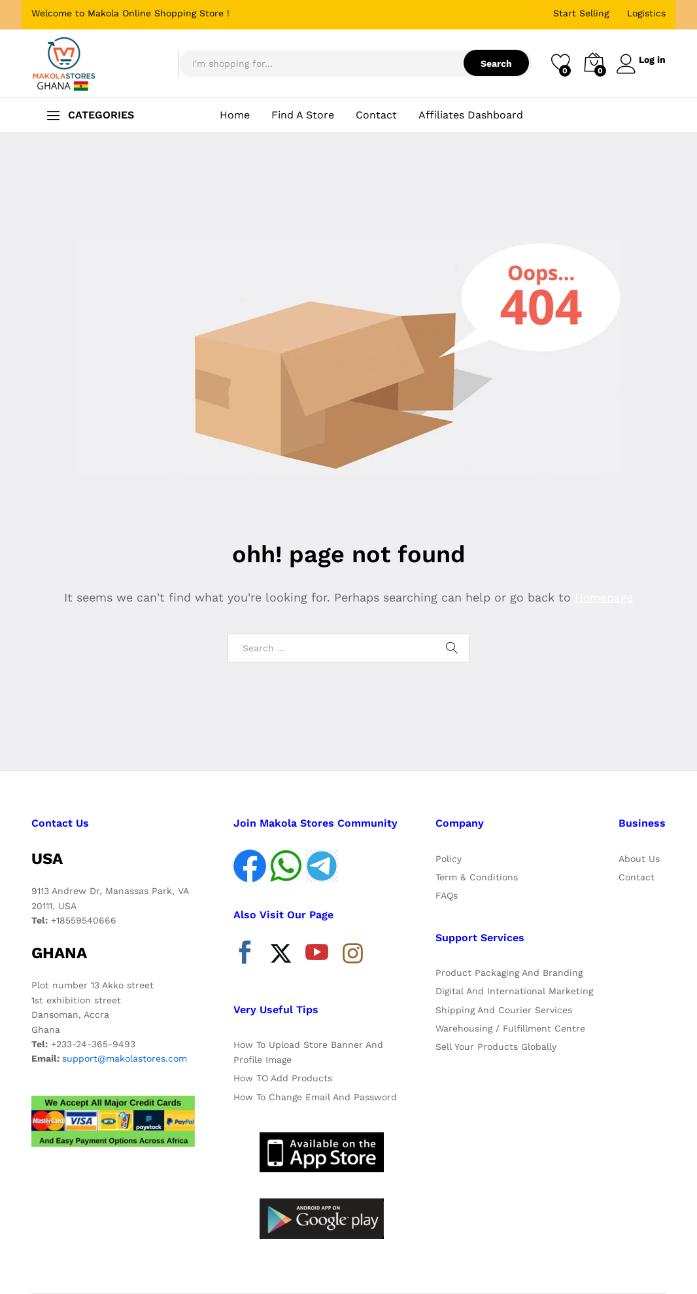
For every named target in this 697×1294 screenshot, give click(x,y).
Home (235, 115)
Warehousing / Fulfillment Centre (510, 1028)
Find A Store (302, 115)
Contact (376, 115)
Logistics (646, 13)
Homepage (604, 597)
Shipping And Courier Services (503, 1010)
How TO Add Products (282, 1078)
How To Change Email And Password (315, 1097)
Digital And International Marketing (514, 991)
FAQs (446, 895)
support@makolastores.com (124, 1058)
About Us (639, 859)
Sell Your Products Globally (495, 1046)
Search (491, 63)
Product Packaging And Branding (509, 972)
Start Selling (581, 13)
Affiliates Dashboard (470, 115)
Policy (448, 859)
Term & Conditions (476, 877)
